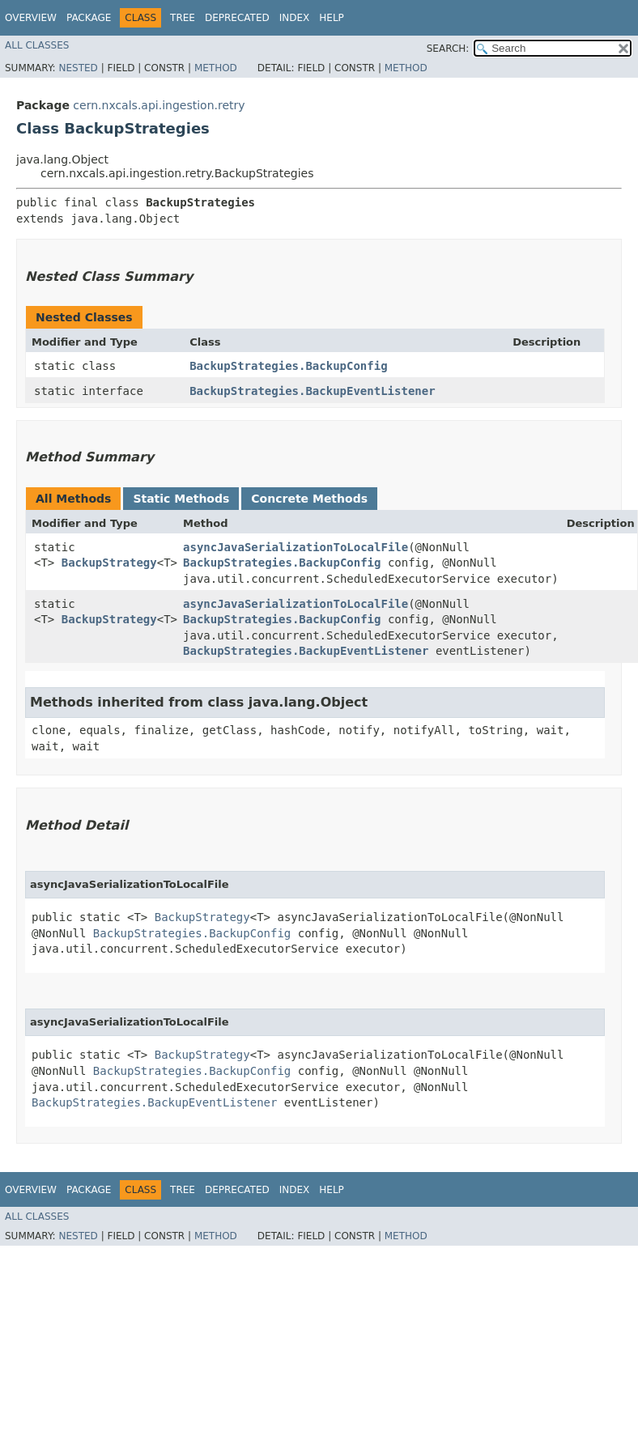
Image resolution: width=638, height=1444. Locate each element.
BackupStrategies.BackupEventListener (312, 390)
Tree (182, 17)
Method (215, 68)
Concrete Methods (309, 498)
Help (331, 17)
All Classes (37, 45)
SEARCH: (448, 48)
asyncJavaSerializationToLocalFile (295, 547)
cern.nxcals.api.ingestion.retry (159, 105)
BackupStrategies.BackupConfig (288, 365)
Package (88, 17)
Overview (31, 17)
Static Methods (181, 498)
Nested (77, 68)
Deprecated (237, 17)
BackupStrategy (109, 562)
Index (294, 17)
